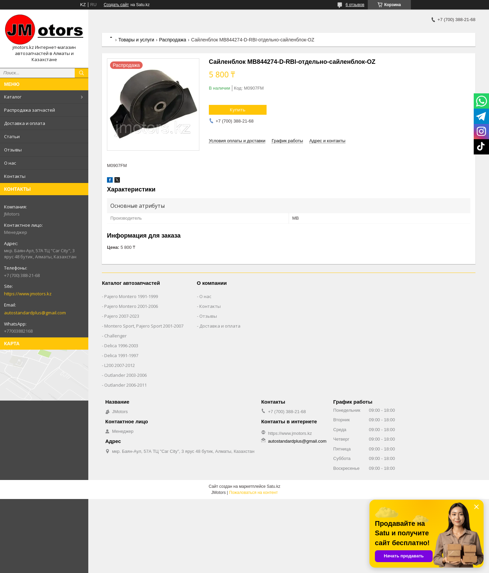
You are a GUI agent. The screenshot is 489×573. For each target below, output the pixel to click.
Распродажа (172, 39)
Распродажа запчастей (29, 110)
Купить (238, 110)
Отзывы (13, 150)
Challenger (115, 336)
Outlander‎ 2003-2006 (125, 375)
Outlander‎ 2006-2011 (125, 385)
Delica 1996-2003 (121, 346)
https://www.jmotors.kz (28, 294)
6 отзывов (355, 4)
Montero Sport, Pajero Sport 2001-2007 (143, 326)
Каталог (12, 97)
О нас (10, 163)
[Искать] (81, 73)
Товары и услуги (136, 39)
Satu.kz (273, 486)
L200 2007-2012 (119, 365)
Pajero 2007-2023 (121, 316)
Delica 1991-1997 (121, 355)
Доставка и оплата (24, 123)
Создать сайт (116, 4)
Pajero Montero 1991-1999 (131, 296)
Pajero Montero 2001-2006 (131, 306)
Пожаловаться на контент (253, 492)
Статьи (12, 136)
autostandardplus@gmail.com (35, 313)
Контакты (14, 176)
